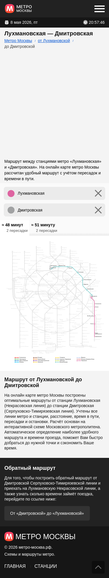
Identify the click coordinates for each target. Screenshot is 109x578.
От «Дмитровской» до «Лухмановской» (47, 513)
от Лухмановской (54, 40)
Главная (15, 566)
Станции (45, 566)
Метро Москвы (18, 40)
